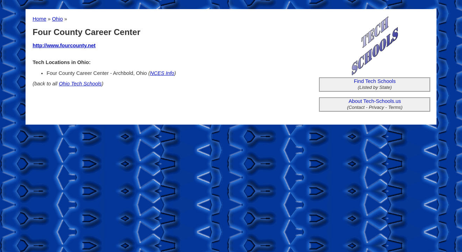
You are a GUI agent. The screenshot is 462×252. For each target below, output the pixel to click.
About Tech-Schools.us (375, 101)
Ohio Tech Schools (80, 83)
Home (39, 19)
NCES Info (162, 73)
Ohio (57, 19)
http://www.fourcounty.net (64, 45)
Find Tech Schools (375, 81)
